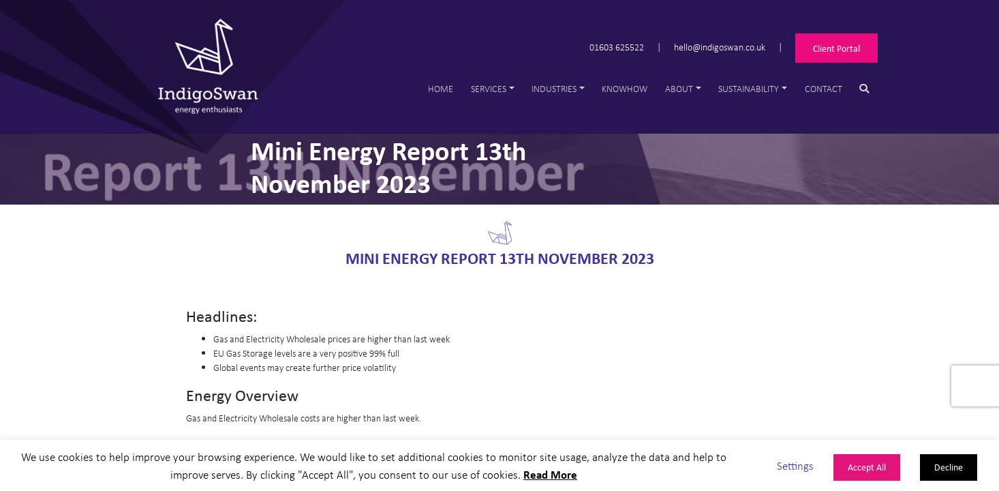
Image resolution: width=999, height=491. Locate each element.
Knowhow (624, 88)
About (679, 88)
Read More (550, 474)
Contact (823, 88)
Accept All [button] (867, 466)
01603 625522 (616, 46)
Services (488, 88)
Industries (554, 88)
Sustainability (748, 88)
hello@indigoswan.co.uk (719, 46)
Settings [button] (795, 465)
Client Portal (836, 48)
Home (440, 88)
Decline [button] (948, 466)
